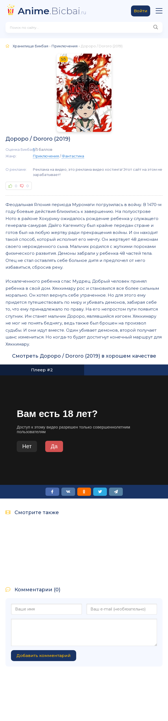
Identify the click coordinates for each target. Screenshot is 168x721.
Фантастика (73, 156)
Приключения (46, 156)
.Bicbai (52, 10)
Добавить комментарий (43, 655)
